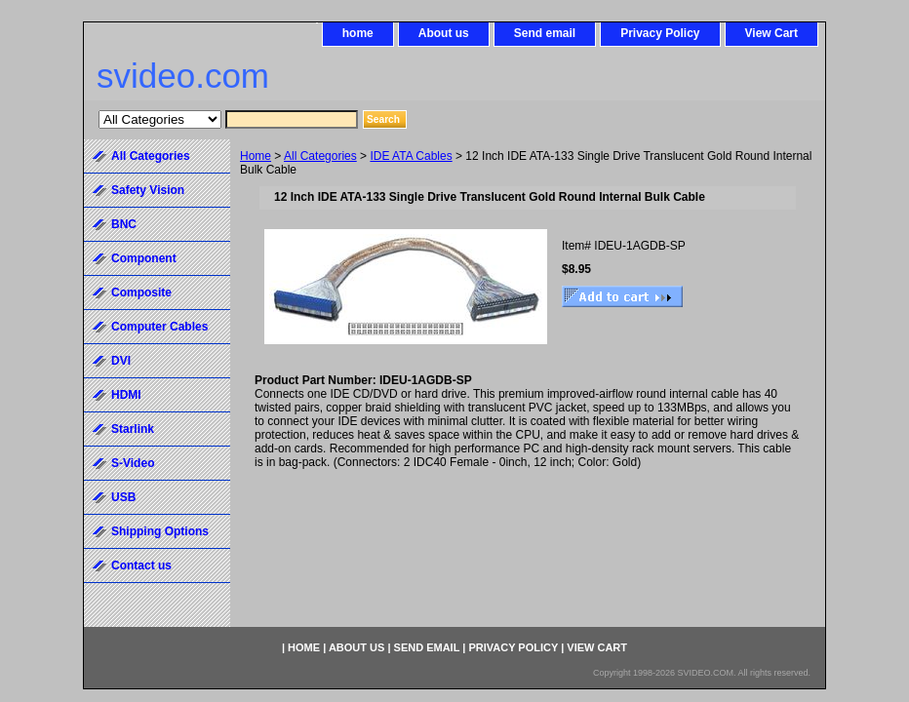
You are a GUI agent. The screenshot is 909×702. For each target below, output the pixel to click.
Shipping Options (160, 531)
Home (255, 156)
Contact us (141, 565)
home (358, 33)
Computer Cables (159, 326)
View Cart (771, 33)
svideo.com (183, 76)
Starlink (132, 429)
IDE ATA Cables (411, 156)
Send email (544, 33)
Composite (141, 292)
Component (144, 258)
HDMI (126, 395)
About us (443, 33)
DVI (121, 361)
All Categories (320, 156)
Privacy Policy (659, 33)
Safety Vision (147, 190)
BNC (124, 224)
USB (123, 497)
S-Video (132, 463)
